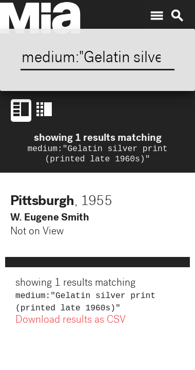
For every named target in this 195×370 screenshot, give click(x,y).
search (177, 16)
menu (156, 16)
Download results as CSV (70, 325)
